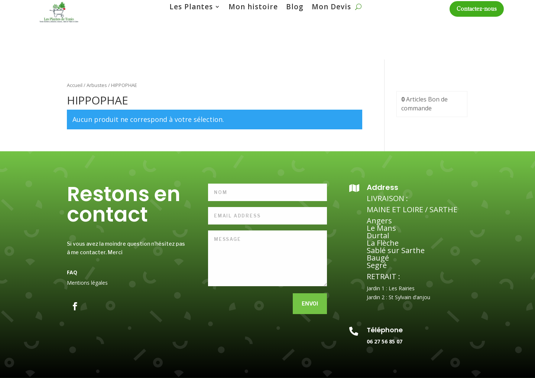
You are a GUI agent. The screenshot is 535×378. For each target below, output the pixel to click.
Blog (295, 8)
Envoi (310, 303)
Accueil (74, 85)
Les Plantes (191, 8)
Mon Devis (331, 8)
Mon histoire (253, 8)
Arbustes (97, 85)
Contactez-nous (477, 8)
